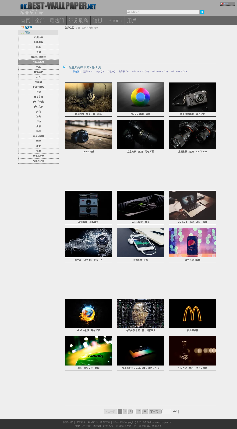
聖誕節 (38, 82)
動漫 (38, 47)
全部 (40, 20)
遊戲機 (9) (124, 71)
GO (175, 411)
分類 (25, 32)
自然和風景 (38, 136)
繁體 (224, 3)
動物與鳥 (38, 42)
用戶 (132, 20)
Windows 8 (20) (179, 71)
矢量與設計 (38, 161)
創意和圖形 (38, 87)
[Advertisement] (140, 179)
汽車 (38, 67)
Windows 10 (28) (140, 71)
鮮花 (38, 111)
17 (138, 411)
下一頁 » (155, 411)
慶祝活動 (38, 72)
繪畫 (38, 146)
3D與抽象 (38, 37)
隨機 (98, 20)
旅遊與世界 (38, 156)
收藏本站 (93, 422)
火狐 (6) (100, 71)
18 (145, 411)
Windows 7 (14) (160, 71)
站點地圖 (118, 422)
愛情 (38, 126)
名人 (38, 77)
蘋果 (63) (87, 71)
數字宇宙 (38, 96)
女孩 (38, 121)
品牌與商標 (38, 62)
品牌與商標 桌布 (90, 27)
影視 (38, 131)
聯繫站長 (81, 422)
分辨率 (26, 27)
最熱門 (57, 20)
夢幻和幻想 (38, 101)
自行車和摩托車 (38, 57)
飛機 (38, 151)
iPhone (114, 20)
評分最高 (78, 20)
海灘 (38, 52)
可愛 (38, 91)
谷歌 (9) (111, 71)
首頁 (25, 20)
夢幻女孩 (38, 106)
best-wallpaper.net (162, 422)
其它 (38, 141)
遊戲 (38, 116)
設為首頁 (105, 422)
